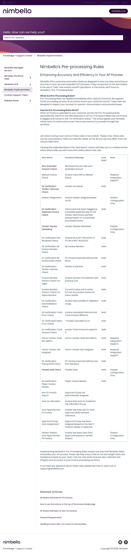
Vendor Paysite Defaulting (49, 228)
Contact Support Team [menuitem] (16, 95)
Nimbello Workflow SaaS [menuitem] (13, 77)
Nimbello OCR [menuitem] (11, 84)
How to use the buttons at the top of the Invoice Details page (67, 504)
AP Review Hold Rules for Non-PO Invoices (58, 511)
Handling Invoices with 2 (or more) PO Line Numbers (63, 524)
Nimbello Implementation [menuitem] (17, 89)
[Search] (125, 37)
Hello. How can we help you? (24, 32)
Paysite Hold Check (51, 369)
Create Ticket (90, 2)
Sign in (125, 2)
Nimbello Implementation (50, 55)
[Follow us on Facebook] (126, 542)
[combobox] (63, 37)
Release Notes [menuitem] (11, 100)
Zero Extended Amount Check (49, 167)
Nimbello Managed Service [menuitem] (13, 69)
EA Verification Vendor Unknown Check (50, 189)
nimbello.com (118, 11)
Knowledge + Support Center (17, 55)
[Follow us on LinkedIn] (120, 542)
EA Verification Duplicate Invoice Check (50, 212)
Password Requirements (51, 517)
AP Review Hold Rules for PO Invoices (56, 497)
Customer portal (109, 2)
